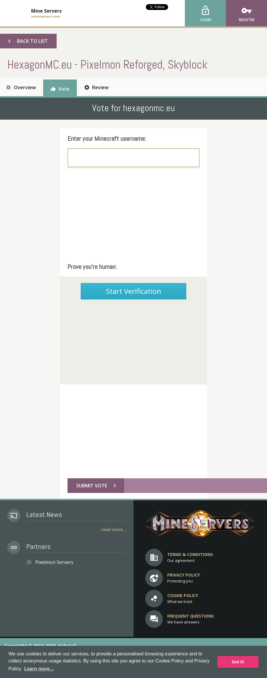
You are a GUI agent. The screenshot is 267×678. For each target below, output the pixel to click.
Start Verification (133, 291)
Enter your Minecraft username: (106, 138)
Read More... (113, 529)
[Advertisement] (133, 215)
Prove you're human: (92, 266)
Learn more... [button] (38, 668)
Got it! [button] (238, 662)
